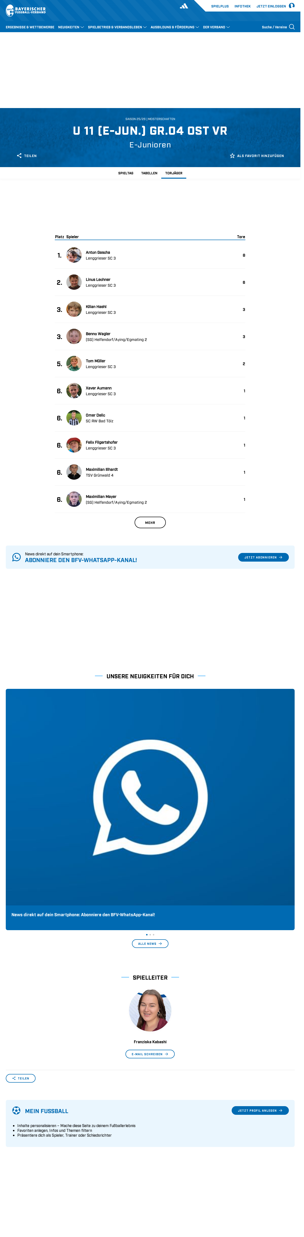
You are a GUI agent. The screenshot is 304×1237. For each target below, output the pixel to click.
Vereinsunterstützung (23, 1140)
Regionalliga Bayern (169, 1140)
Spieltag (125, 173)
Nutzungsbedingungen (229, 1201)
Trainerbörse (90, 1148)
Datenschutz (262, 1201)
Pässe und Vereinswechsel (101, 1118)
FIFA (47, 1201)
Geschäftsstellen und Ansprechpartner (37, 1125)
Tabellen (149, 173)
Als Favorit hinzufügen (257, 155)
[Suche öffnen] (278, 27)
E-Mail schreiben (150, 912)
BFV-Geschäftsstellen (97, 1140)
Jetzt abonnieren (263, 557)
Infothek (243, 6)
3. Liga (158, 1133)
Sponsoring (15, 1133)
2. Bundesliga (164, 1125)
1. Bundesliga (164, 1118)
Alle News (150, 801)
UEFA (34, 1201)
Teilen (26, 155)
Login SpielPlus (92, 1155)
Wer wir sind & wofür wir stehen (32, 1118)
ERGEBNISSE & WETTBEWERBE (30, 27)
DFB (21, 1201)
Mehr (150, 522)
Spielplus (220, 6)
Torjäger (173, 173)
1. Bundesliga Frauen (170, 1148)
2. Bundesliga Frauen (170, 1155)
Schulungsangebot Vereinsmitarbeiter (110, 1133)
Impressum (286, 1201)
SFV (9, 1201)
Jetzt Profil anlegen (260, 968)
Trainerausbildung (94, 1125)
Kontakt (12, 1155)
